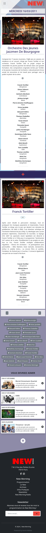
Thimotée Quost (29, 333)
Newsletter (23, 492)
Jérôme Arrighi (30, 320)
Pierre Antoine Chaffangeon (15, 324)
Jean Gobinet (9, 361)
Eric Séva (39, 357)
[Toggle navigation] (5, 3)
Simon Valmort (15, 320)
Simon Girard (9, 341)
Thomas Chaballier (30, 328)
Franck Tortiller (32, 349)
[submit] (36, 513)
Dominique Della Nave (31, 337)
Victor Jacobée (34, 324)
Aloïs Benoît (22, 341)
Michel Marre (8, 357)
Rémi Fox (31, 345)
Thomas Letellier (17, 345)
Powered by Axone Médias (23, 530)
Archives (23, 487)
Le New (23, 485)
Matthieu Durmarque (15, 349)
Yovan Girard (14, 333)
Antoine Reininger (31, 365)
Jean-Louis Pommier (24, 357)
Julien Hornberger (12, 337)
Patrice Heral (36, 361)
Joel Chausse (22, 361)
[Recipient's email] (19, 513)
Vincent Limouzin (14, 365)
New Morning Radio (23, 495)
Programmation (23, 482)
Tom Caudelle (36, 341)
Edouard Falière (14, 328)
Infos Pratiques (23, 490)
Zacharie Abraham (15, 353)
